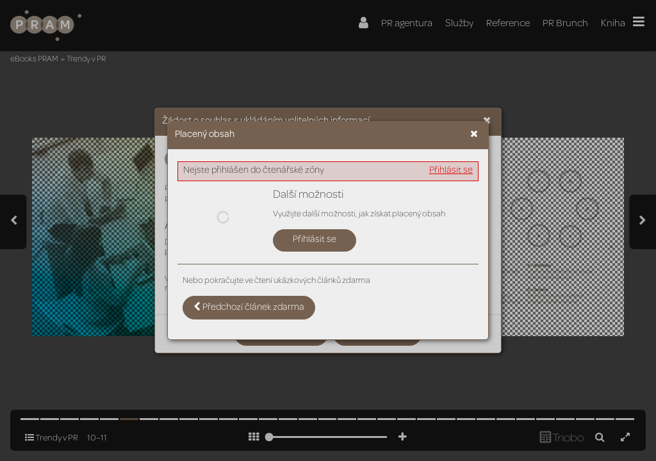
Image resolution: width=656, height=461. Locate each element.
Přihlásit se (451, 171)
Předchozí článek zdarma (248, 307)
